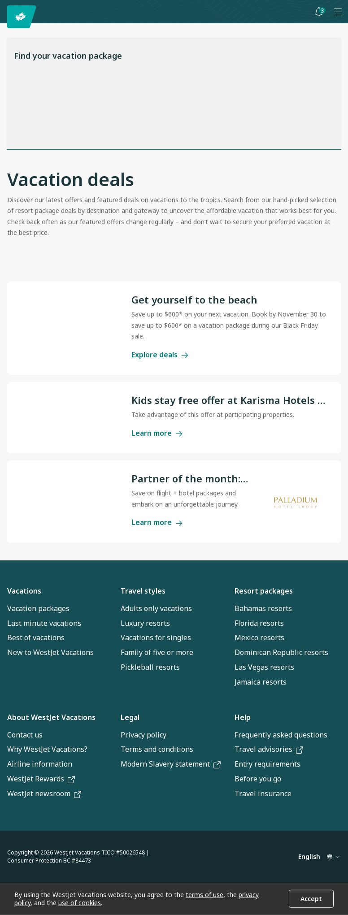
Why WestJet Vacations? (47, 749)
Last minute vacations (44, 623)
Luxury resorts (145, 623)
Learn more (157, 433)
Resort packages (264, 591)
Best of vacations (36, 637)
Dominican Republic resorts (281, 652)
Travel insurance (263, 793)
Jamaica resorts (261, 682)
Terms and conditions (157, 749)
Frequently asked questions (281, 735)
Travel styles (143, 591)
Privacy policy (143, 735)
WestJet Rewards (41, 779)
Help (243, 717)
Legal (130, 717)
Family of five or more (157, 652)
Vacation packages (38, 608)
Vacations (24, 591)
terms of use (204, 894)
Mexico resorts (259, 637)
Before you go (258, 779)
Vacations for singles (156, 637)
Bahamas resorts (263, 608)
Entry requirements (267, 764)
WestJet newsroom (44, 793)
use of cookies (79, 902)
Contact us (25, 735)
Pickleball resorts (150, 667)
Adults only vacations (156, 608)
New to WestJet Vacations (50, 652)
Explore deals (159, 354)
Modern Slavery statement (171, 764)
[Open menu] (337, 11)
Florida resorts (259, 623)
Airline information (39, 764)
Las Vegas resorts (264, 667)
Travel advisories (269, 749)
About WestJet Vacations (51, 717)
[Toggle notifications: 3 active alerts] (319, 12)
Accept (311, 898)
